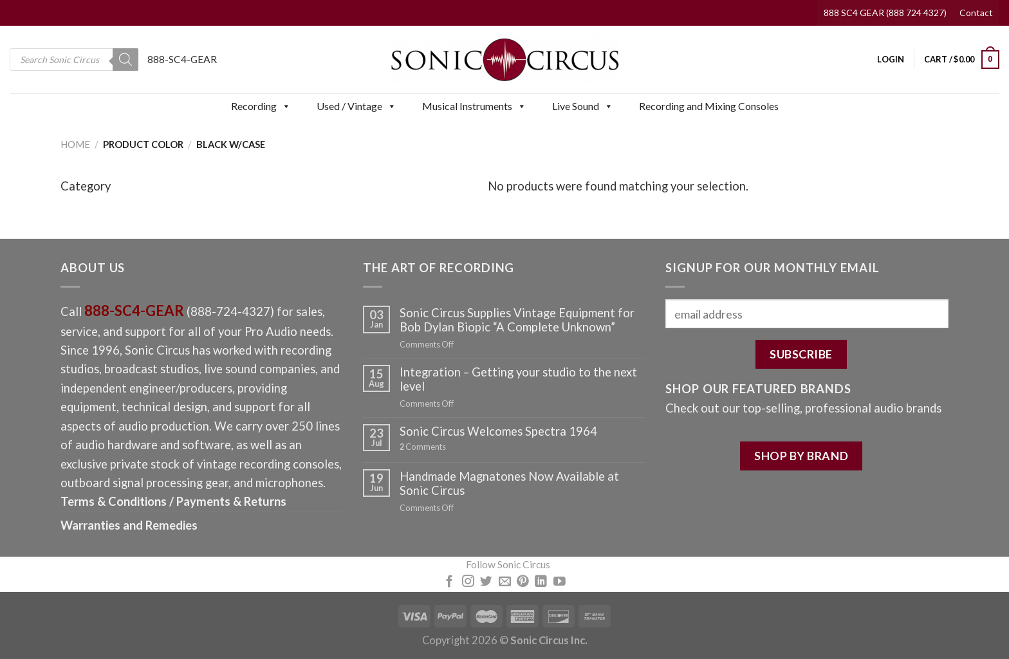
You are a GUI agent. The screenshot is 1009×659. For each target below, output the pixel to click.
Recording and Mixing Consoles (709, 106)
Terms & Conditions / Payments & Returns (173, 501)
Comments (423, 447)
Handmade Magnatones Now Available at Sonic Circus (509, 483)
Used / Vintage (356, 106)
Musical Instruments (474, 106)
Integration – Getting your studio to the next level (518, 379)
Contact (976, 12)
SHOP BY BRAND (801, 456)
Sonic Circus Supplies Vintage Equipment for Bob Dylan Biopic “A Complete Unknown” (517, 320)
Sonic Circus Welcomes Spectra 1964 (498, 431)
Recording (261, 106)
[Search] (125, 59)
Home (75, 144)
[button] (286, 106)
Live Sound (582, 106)
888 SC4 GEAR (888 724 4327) (885, 12)
